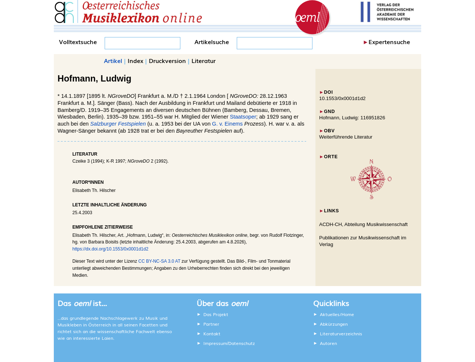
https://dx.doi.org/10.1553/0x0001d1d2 (110, 249)
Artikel (113, 60)
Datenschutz (241, 343)
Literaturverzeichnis (341, 333)
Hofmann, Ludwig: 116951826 (352, 117)
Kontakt (211, 333)
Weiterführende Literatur (345, 137)
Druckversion (167, 60)
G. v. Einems (227, 124)
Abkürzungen (334, 324)
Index (135, 60)
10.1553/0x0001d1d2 (342, 98)
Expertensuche (389, 41)
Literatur (203, 60)
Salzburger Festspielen (118, 124)
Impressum (215, 343)
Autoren (328, 343)
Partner (211, 324)
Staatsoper (243, 117)
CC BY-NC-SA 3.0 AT (159, 261)
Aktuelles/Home (337, 314)
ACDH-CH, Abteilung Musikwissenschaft (363, 224)
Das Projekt (215, 314)
